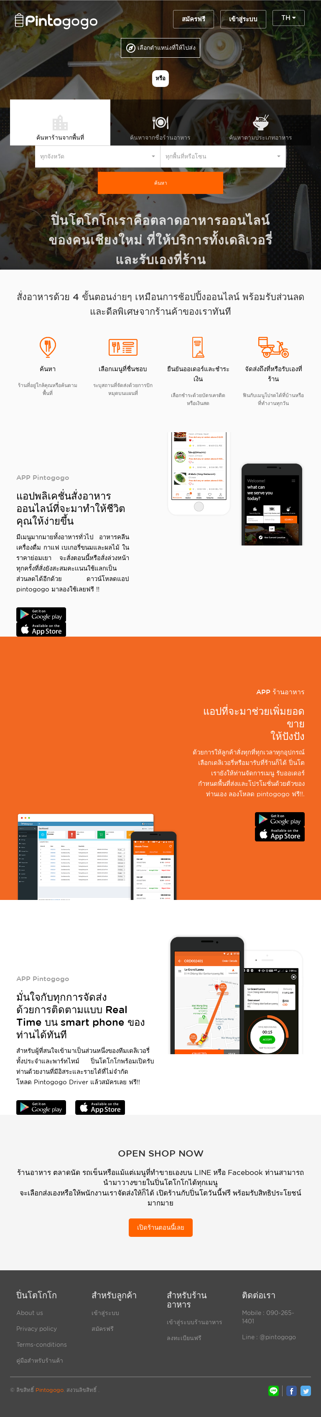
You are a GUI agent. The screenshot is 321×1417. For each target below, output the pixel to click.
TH (288, 18)
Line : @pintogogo (269, 1337)
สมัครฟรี (193, 19)
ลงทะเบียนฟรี (184, 1338)
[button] (97, 156)
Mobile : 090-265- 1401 (268, 1317)
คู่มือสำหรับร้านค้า (39, 1360)
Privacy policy (36, 1328)
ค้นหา (160, 183)
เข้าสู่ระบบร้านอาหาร (194, 1322)
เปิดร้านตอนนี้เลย (160, 1228)
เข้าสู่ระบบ (243, 19)
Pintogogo (50, 1390)
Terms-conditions (41, 1344)
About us (29, 1313)
